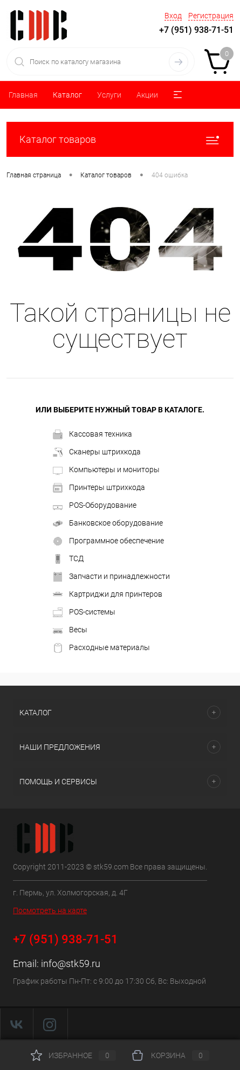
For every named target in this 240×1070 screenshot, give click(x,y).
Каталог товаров (120, 139)
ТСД (68, 559)
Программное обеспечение (108, 541)
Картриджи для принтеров (107, 594)
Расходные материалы (101, 648)
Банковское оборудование (108, 523)
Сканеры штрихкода (97, 452)
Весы (70, 630)
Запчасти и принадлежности (111, 577)
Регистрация (211, 15)
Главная (23, 95)
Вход (173, 15)
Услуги (109, 95)
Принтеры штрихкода (99, 488)
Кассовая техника (92, 434)
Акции (147, 95)
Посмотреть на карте (50, 910)
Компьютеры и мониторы (106, 470)
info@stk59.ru (70, 963)
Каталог (67, 95)
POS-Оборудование (94, 505)
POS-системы (84, 612)
